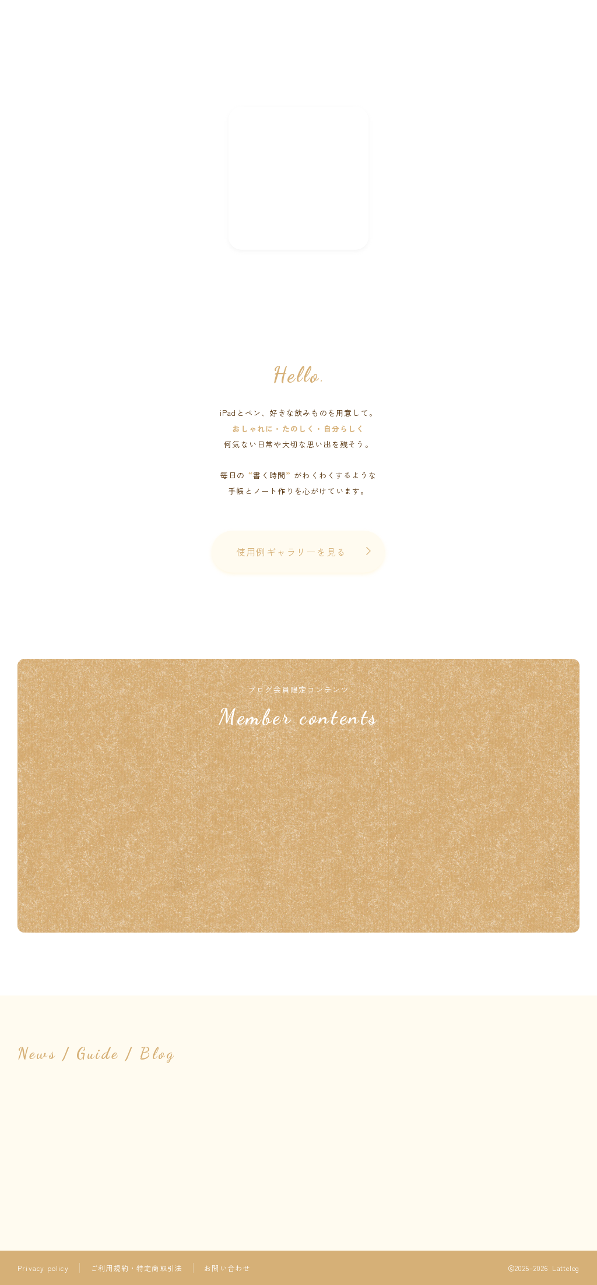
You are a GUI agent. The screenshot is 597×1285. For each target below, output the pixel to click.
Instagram (261, 127)
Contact (340, 127)
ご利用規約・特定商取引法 (136, 1268)
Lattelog (299, 56)
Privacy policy (43, 1268)
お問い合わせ (227, 1268)
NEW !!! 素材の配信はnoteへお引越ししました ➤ (298, 178)
